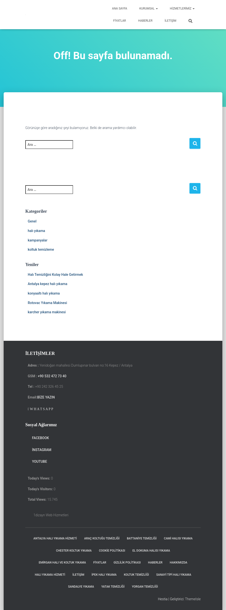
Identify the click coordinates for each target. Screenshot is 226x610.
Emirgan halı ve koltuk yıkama (62, 562)
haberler (155, 562)
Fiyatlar (119, 20)
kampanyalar (37, 240)
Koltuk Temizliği (136, 574)
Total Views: (37, 499)
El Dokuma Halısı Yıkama (151, 550)
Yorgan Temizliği (145, 586)
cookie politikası (112, 550)
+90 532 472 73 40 (52, 376)
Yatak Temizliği (113, 586)
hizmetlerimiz (182, 8)
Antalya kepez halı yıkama (47, 284)
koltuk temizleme (41, 249)
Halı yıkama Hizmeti (50, 574)
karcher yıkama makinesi (47, 312)
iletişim (170, 20)
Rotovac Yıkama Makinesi (47, 303)
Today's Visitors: (41, 489)
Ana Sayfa (119, 8)
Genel (32, 221)
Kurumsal (148, 8)
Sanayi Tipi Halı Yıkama (173, 574)
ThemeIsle (193, 599)
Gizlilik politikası (127, 562)
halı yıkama (36, 231)
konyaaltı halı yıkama (44, 293)
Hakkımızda (178, 562)
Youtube (37, 461)
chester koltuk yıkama (74, 550)
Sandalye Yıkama (81, 586)
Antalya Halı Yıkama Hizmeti (55, 538)
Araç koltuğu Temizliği (101, 538)
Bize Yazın (46, 397)
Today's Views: (39, 478)
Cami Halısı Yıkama (178, 538)
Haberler (145, 20)
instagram (39, 450)
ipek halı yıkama (104, 574)
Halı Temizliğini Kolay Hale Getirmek (55, 275)
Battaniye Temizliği (142, 538)
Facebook (38, 438)
